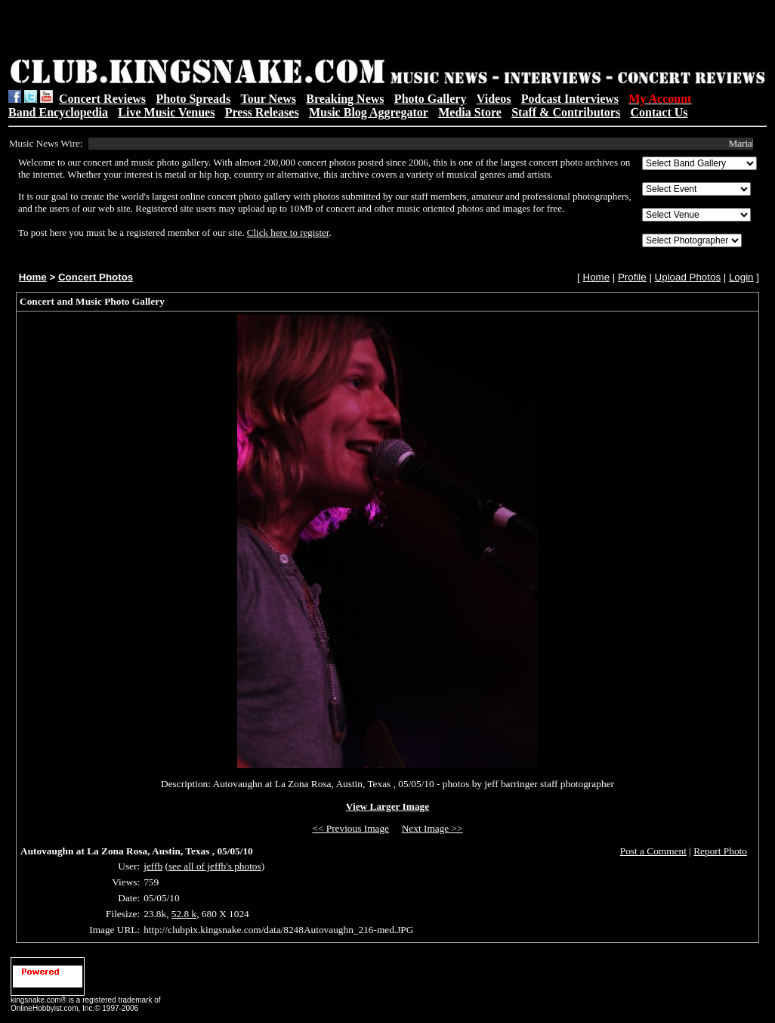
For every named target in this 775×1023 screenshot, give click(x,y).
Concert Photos (95, 277)
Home (33, 277)
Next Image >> (432, 828)
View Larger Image (387, 806)
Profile (632, 277)
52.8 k (183, 913)
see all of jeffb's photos (214, 866)
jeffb (153, 866)
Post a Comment (653, 851)
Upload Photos (688, 277)
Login (741, 277)
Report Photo (720, 851)
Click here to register (288, 232)
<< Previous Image (350, 828)
